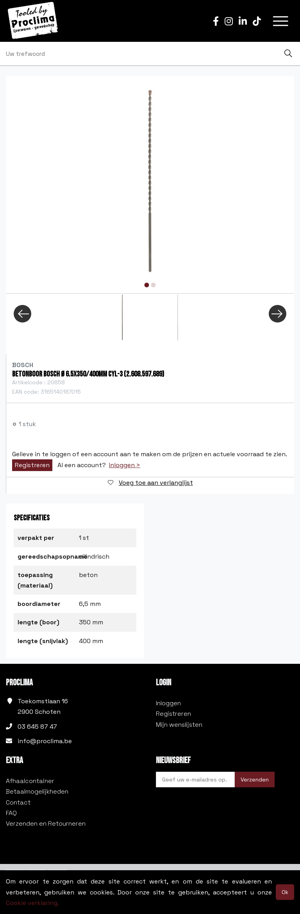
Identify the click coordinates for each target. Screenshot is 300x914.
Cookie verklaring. (32, 903)
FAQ (11, 813)
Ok (285, 892)
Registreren (32, 465)
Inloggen (168, 703)
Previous (22, 314)
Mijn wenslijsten (179, 724)
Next (277, 314)
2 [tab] (153, 285)
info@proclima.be (45, 741)
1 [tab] (147, 285)
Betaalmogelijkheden (37, 791)
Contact (18, 802)
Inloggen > (124, 465)
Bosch (22, 365)
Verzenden (255, 779)
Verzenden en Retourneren (46, 823)
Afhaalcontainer (30, 781)
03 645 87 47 (37, 726)
